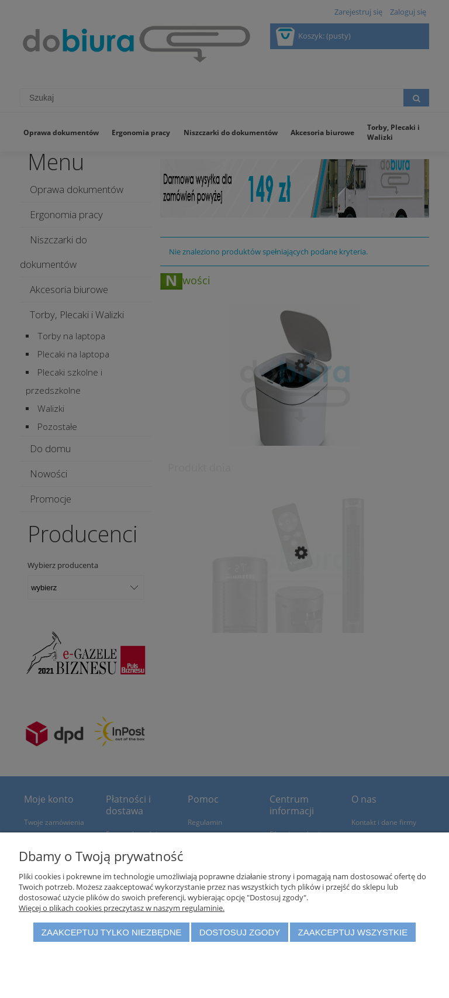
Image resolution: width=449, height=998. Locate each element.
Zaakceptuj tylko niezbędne (112, 932)
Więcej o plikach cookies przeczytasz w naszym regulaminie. (121, 908)
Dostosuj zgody (239, 932)
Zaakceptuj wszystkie (353, 932)
